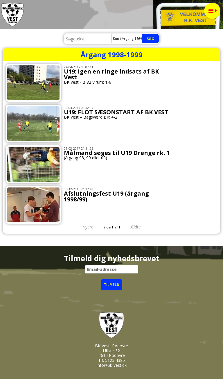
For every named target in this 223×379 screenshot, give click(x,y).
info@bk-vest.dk (112, 365)
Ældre (139, 227)
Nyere (84, 227)
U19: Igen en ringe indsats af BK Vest (111, 74)
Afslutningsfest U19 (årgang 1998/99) (106, 196)
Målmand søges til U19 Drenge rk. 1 (117, 153)
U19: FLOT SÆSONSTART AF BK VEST (116, 112)
